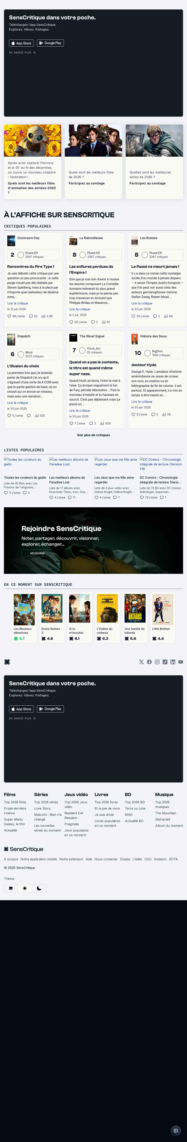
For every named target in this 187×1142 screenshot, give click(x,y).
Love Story (42, 909)
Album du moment (169, 926)
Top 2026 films (15, 902)
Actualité (10, 931)
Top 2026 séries (46, 902)
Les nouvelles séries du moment (47, 928)
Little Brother (161, 729)
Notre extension (71, 959)
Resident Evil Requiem (73, 915)
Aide (89, 959)
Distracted (162, 920)
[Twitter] (141, 763)
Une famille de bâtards (135, 731)
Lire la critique (17, 403)
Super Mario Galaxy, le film (14, 922)
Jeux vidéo (76, 894)
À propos (11, 959)
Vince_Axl (93, 448)
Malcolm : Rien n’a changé (47, 917)
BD (128, 894)
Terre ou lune (135, 909)
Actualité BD (134, 921)
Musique (164, 894)
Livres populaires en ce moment (107, 923)
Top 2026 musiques (162, 904)
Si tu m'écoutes (76, 731)
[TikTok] (165, 763)
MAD (129, 915)
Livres (101, 894)
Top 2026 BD (135, 902)
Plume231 (31, 353)
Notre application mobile (38, 959)
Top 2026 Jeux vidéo (75, 904)
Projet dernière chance (15, 911)
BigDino (157, 451)
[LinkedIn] (172, 763)
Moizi (29, 452)
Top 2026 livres (106, 902)
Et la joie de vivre (107, 909)
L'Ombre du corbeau (104, 731)
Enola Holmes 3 (50, 731)
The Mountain (165, 913)
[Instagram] (157, 763)
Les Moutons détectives (23, 731)
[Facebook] (149, 763)
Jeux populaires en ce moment (76, 933)
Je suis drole (104, 915)
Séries (41, 894)
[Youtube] (180, 763)
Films (10, 894)
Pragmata (71, 924)
